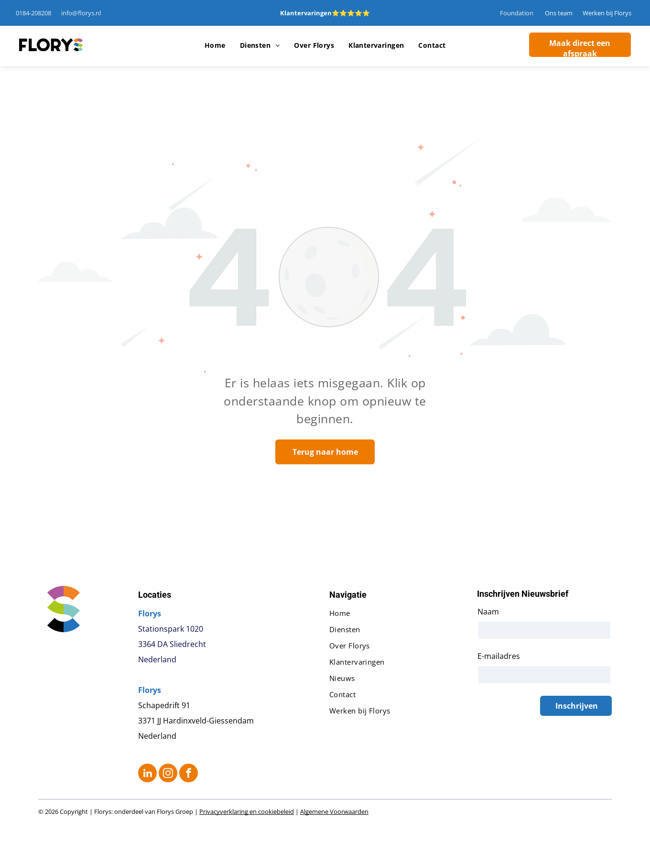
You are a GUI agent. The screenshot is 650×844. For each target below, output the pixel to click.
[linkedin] (147, 774)
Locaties (154, 595)
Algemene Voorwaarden (334, 811)
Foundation (516, 13)
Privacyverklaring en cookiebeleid (246, 811)
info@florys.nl (81, 13)
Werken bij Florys (607, 13)
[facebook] (188, 774)
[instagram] (168, 774)
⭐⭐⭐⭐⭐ (351, 13)
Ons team (559, 13)
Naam (488, 611)
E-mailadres (498, 656)
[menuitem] (215, 45)
